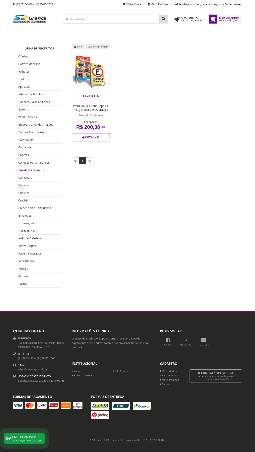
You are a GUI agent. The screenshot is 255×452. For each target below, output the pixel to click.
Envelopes (24, 215)
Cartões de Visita (29, 64)
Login (216, 4)
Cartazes (24, 185)
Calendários (25, 140)
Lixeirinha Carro (28, 231)
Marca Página (27, 246)
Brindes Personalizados (33, 132)
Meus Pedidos (158, 4)
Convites (23, 193)
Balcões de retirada (84, 375)
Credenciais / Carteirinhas (34, 208)
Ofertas (23, 56)
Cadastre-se (233, 4)
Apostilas (24, 87)
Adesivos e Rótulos (30, 94)
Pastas (22, 284)
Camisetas (25, 178)
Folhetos (24, 71)
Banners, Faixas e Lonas (34, 102)
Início (78, 46)
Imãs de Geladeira (30, 238)
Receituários (26, 261)
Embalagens (26, 223)
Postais (23, 268)
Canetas (23, 155)
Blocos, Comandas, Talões (35, 124)
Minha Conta (132, 4)
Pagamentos (168, 375)
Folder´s (23, 79)
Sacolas (23, 276)
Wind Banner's (27, 117)
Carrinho (166, 384)
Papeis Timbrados (30, 253)
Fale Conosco (121, 371)
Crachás (23, 200)
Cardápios (24, 147)
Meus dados (168, 371)
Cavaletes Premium (31, 170)
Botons (23, 109)
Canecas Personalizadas (34, 162)
